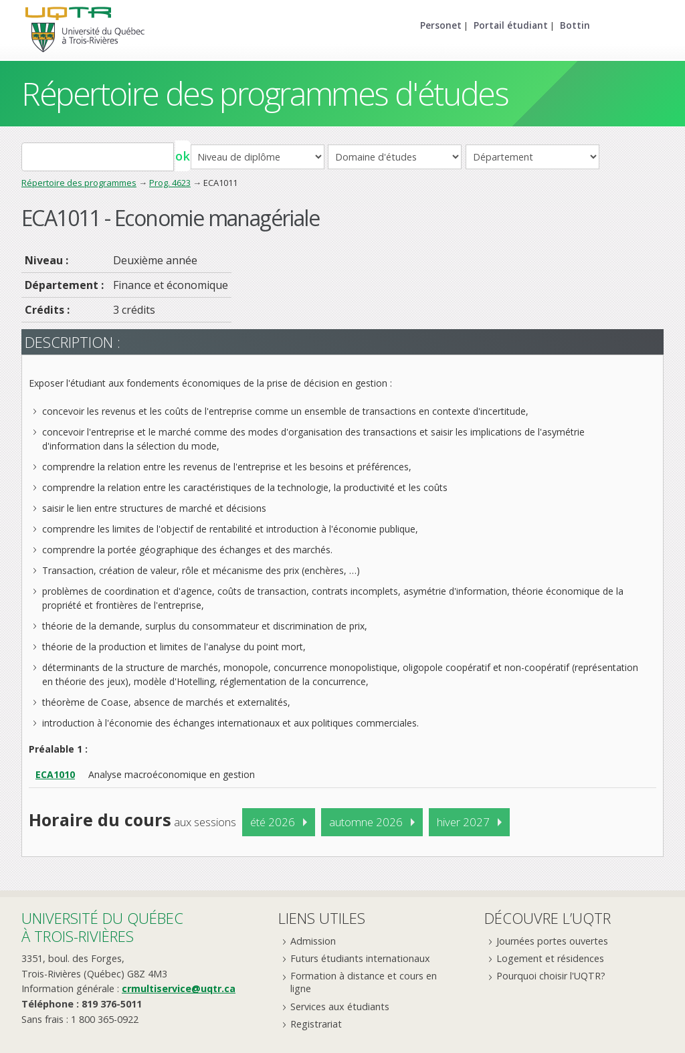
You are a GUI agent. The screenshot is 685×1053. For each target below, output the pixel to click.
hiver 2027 (463, 822)
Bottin (575, 25)
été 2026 (272, 822)
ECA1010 (55, 774)
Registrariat (316, 1024)
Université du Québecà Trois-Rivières (102, 927)
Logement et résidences (550, 958)
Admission (313, 941)
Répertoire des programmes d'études (264, 93)
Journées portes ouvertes (552, 941)
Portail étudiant (511, 25)
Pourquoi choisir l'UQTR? (550, 975)
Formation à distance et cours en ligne (363, 982)
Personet (441, 25)
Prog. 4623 (170, 183)
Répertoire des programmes (78, 183)
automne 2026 (366, 822)
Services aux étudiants (339, 1006)
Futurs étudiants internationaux (360, 958)
